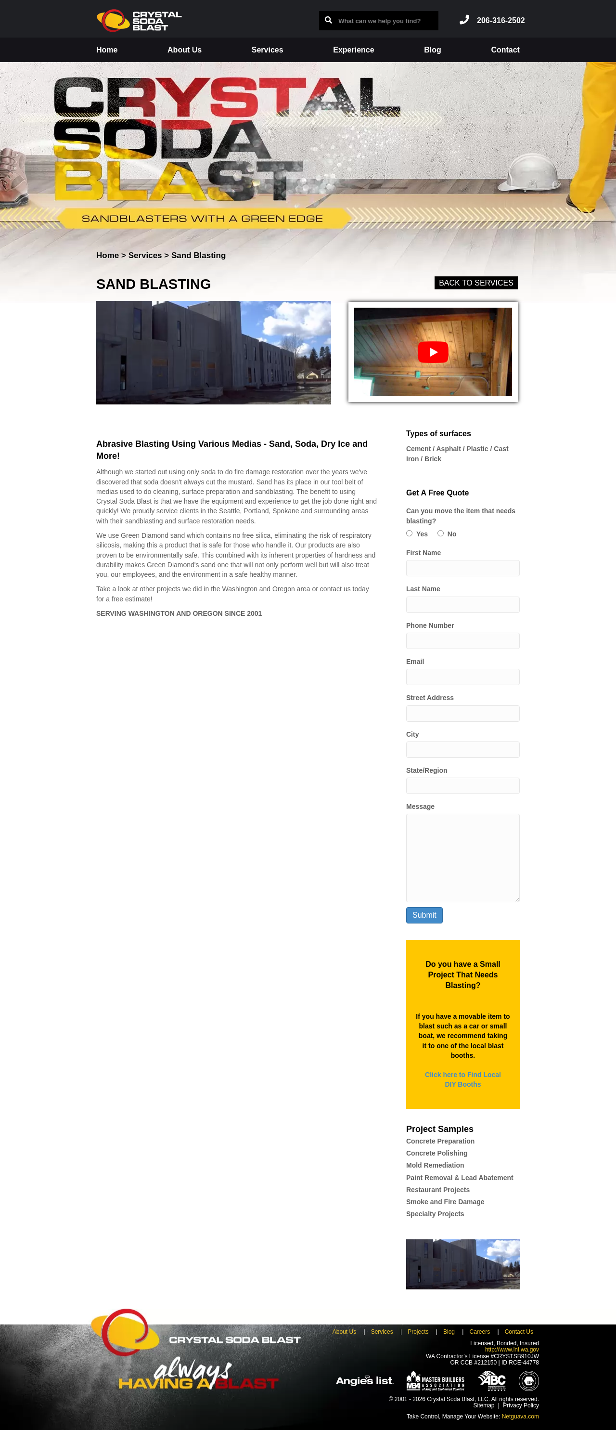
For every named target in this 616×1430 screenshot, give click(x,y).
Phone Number (430, 625)
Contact (505, 50)
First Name (423, 553)
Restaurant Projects (438, 1190)
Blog (432, 50)
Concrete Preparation (440, 1141)
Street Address (430, 698)
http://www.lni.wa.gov (512, 1349)
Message (420, 806)
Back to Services (476, 283)
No (452, 534)
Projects (418, 1331)
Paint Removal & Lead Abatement (459, 1178)
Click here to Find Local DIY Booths (463, 1079)
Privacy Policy (521, 1405)
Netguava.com (520, 1416)
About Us (184, 50)
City (412, 734)
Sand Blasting (198, 255)
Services (267, 50)
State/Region (427, 770)
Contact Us (519, 1331)
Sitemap (483, 1405)
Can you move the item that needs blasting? (460, 515)
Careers (479, 1331)
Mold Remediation (435, 1165)
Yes (422, 534)
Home (106, 50)
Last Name (423, 589)
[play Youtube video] (433, 352)
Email (415, 661)
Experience (353, 50)
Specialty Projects (435, 1214)
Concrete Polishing (437, 1153)
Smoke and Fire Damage (445, 1202)
